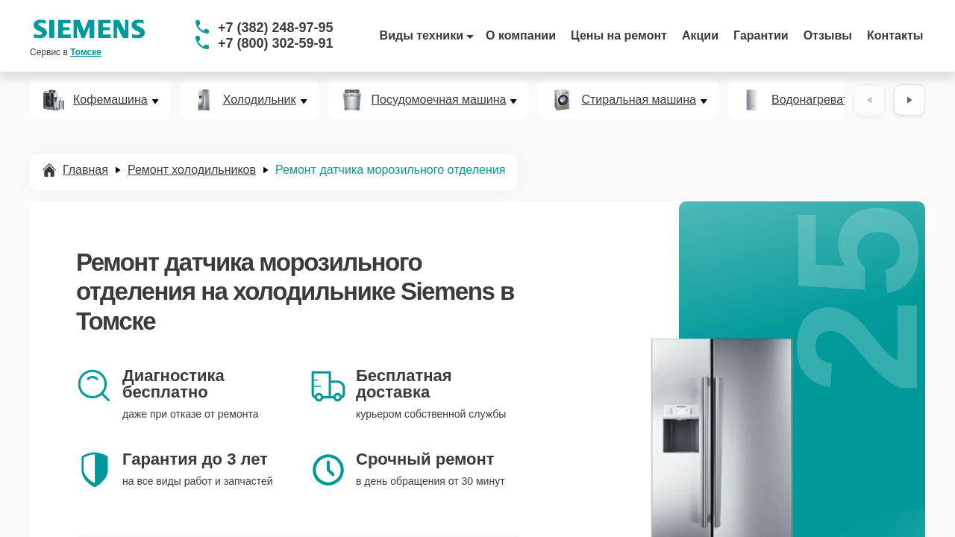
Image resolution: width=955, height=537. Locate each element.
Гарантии (761, 35)
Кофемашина (110, 100)
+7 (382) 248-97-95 (276, 27)
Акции (700, 35)
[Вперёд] (909, 100)
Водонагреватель (819, 100)
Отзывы (828, 35)
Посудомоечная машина (439, 100)
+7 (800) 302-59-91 (276, 43)
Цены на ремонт (619, 35)
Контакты (895, 35)
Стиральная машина (638, 100)
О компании (521, 35)
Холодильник (259, 100)
